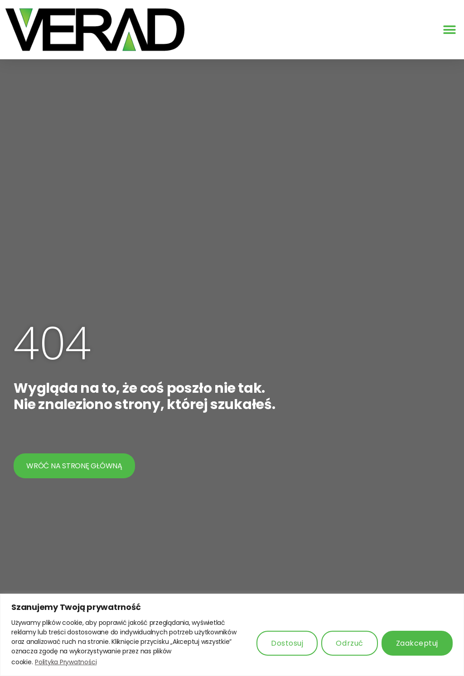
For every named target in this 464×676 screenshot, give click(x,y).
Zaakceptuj (417, 643)
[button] (449, 29)
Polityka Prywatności (66, 661)
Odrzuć (349, 643)
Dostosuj (287, 643)
